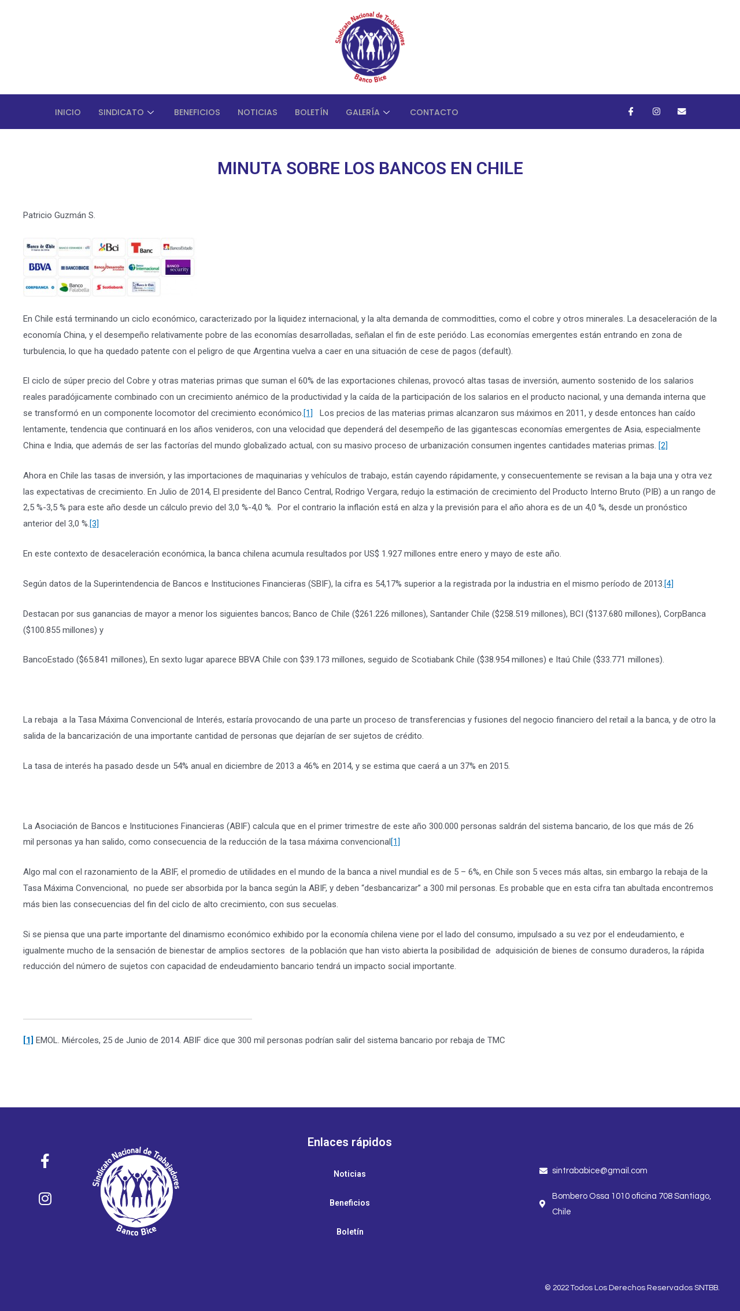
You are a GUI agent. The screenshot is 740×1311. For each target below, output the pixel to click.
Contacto (445, 111)
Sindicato (129, 111)
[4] (669, 584)
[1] (308, 413)
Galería (378, 111)
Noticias (263, 111)
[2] (663, 445)
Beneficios (201, 111)
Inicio (68, 111)
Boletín (319, 111)
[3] (94, 523)
